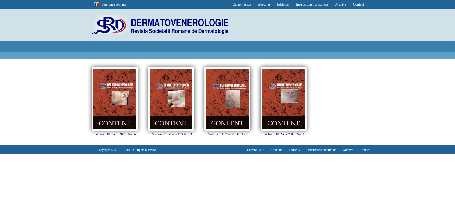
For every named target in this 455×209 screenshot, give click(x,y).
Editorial (283, 4)
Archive (340, 4)
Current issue (242, 4)
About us (264, 4)
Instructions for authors (312, 4)
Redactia (294, 150)
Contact (358, 4)
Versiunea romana (113, 4)
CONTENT (115, 123)
